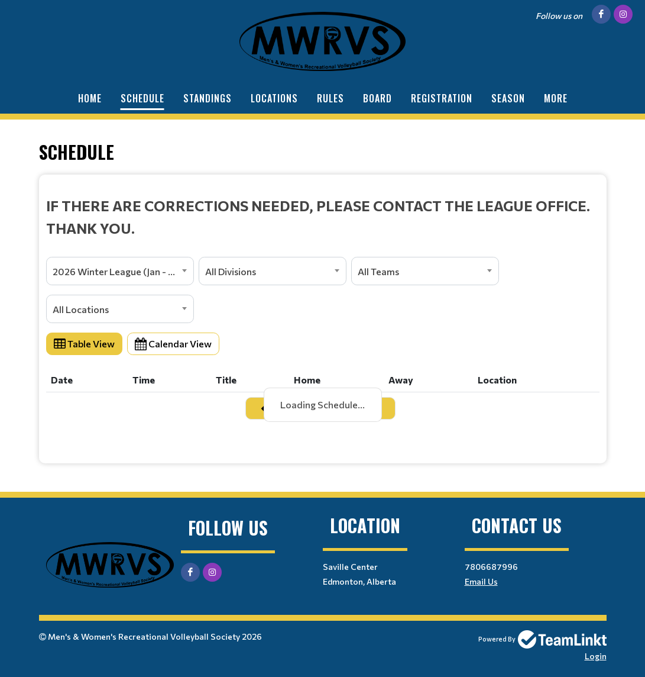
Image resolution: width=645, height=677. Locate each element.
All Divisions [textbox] (230, 271)
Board (377, 98)
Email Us (481, 581)
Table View (84, 343)
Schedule (142, 98)
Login (596, 656)
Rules (330, 98)
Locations (274, 98)
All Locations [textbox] (81, 309)
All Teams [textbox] (378, 271)
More (556, 98)
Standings (207, 98)
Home (90, 98)
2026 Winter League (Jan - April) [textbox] (122, 271)
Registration (441, 98)
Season (508, 98)
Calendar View (173, 343)
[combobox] (120, 271)
